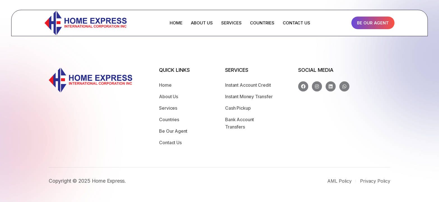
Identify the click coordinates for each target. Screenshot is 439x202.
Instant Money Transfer (248, 96)
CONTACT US (296, 23)
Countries (169, 119)
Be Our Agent (373, 23)
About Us (168, 96)
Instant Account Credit (248, 85)
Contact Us (170, 142)
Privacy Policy (375, 181)
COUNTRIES (262, 23)
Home (165, 85)
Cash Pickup (238, 108)
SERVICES (231, 23)
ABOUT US (202, 23)
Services (168, 108)
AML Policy (339, 181)
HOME (176, 23)
